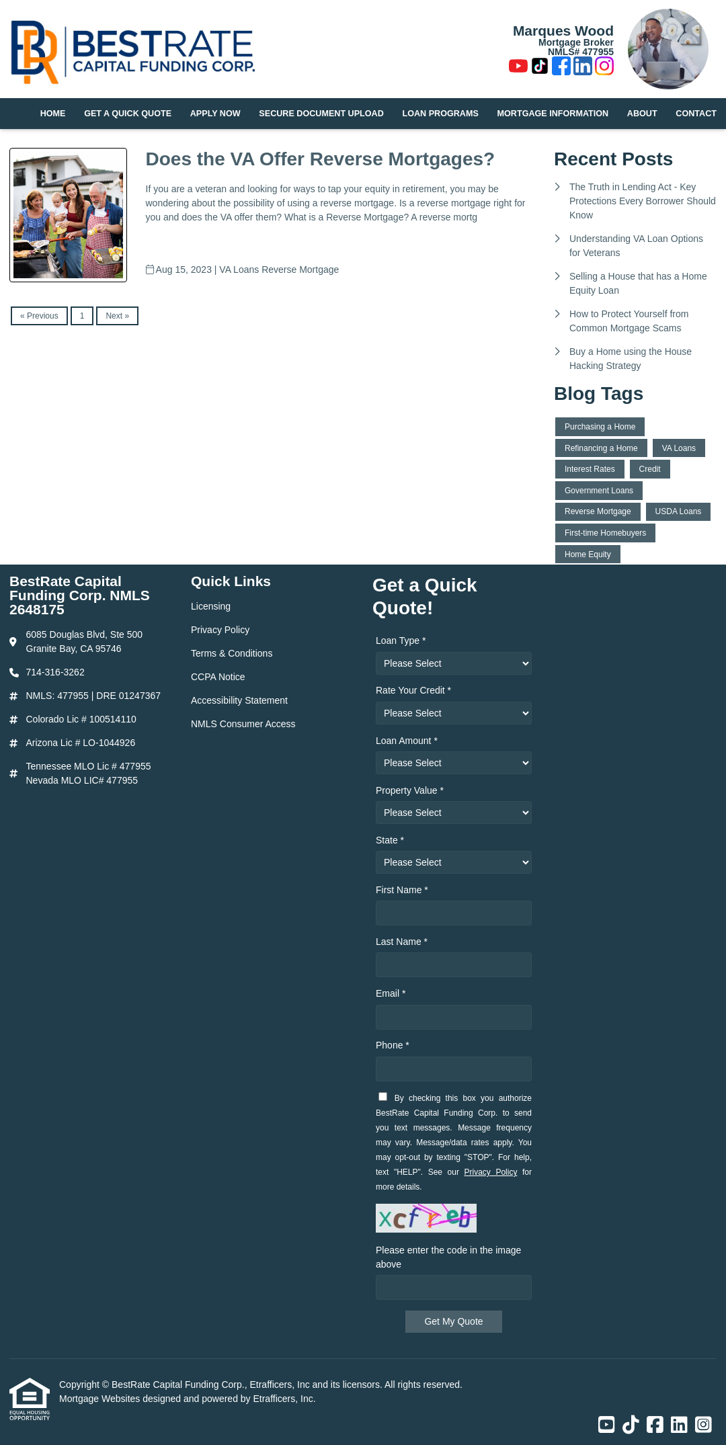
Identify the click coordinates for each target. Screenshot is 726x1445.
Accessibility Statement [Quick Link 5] (239, 700)
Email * (390, 993)
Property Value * (410, 790)
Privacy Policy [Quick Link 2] (220, 629)
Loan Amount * (407, 740)
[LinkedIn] (582, 67)
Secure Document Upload (321, 113)
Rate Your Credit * (413, 690)
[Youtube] (518, 67)
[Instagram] (604, 67)
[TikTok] (539, 67)
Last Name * (402, 941)
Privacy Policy (491, 1172)
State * (390, 840)
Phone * (392, 1045)
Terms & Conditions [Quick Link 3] (231, 653)
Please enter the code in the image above (448, 1257)
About (642, 113)
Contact (696, 113)
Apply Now (215, 113)
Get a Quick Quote (127, 113)
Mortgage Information (553, 113)
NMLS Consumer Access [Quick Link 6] (243, 723)
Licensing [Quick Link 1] (211, 606)
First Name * (402, 889)
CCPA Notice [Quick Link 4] (218, 676)
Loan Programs (441, 113)
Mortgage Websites (101, 1398)
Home (53, 113)
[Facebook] (561, 67)
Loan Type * (401, 640)
